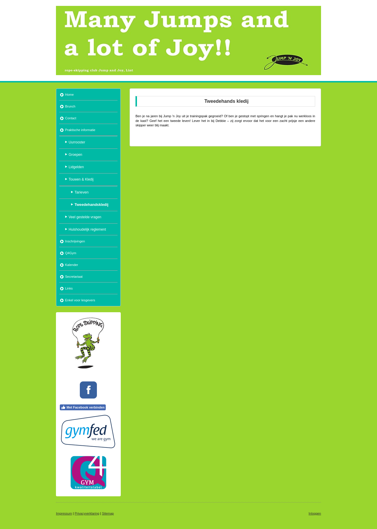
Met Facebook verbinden (83, 407)
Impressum (64, 513)
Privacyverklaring (87, 513)
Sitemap (108, 513)
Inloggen (315, 513)
